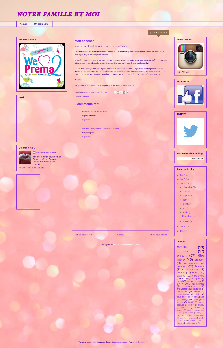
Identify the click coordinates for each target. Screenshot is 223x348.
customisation (183, 294)
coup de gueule (183, 297)
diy (178, 284)
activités (200, 284)
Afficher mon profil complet (31, 167)
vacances (190, 286)
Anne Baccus (192, 310)
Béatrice (85, 111)
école (197, 294)
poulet (201, 318)
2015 (183, 179)
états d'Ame (198, 276)
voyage (180, 310)
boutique (196, 289)
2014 (183, 183)
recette (197, 307)
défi (195, 297)
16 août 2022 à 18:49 (110, 129)
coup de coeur (190, 269)
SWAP (188, 284)
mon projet (191, 318)
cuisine (197, 292)
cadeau (181, 275)
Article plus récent (83, 234)
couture (182, 251)
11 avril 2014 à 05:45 (98, 111)
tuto (183, 278)
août (185, 200)
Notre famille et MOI (46, 152)
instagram (195, 278)
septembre (188, 195)
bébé (195, 272)
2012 (183, 231)
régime (182, 320)
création (199, 259)
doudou (201, 305)
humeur (86, 96)
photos (181, 272)
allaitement (189, 313)
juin (185, 208)
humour (184, 307)
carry (199, 313)
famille (182, 247)
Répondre (86, 120)
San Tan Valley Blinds (91, 129)
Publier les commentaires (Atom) (126, 244)
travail (180, 281)
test (200, 320)
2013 (183, 226)
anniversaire (183, 289)
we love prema (194, 281)
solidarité (191, 320)
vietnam (180, 323)
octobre (187, 191)
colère (179, 315)
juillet (185, 204)
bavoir (190, 302)
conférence (200, 315)
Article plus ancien (158, 234)
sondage (184, 299)
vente (195, 299)
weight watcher (192, 323)
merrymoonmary (121, 342)
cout (181, 318)
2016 (183, 175)
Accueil (24, 24)
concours (188, 315)
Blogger (141, 342)
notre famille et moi (57, 14)
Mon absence (188, 216)
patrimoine (182, 291)
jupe (202, 297)
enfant (181, 255)
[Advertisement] (121, 205)
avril (185, 212)
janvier (186, 221)
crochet (191, 305)
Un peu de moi (41, 24)
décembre (188, 187)
